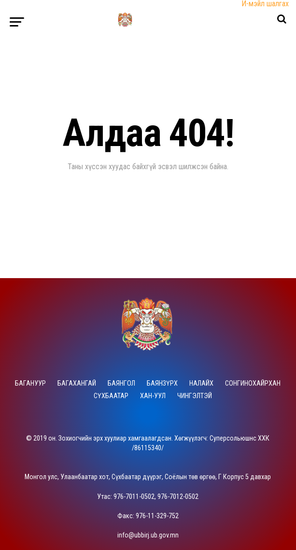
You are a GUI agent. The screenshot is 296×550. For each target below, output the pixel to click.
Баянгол (121, 383)
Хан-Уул (153, 396)
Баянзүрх (162, 383)
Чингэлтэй (194, 396)
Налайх (201, 383)
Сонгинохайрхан (253, 383)
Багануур (30, 383)
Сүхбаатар (111, 396)
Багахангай (76, 383)
